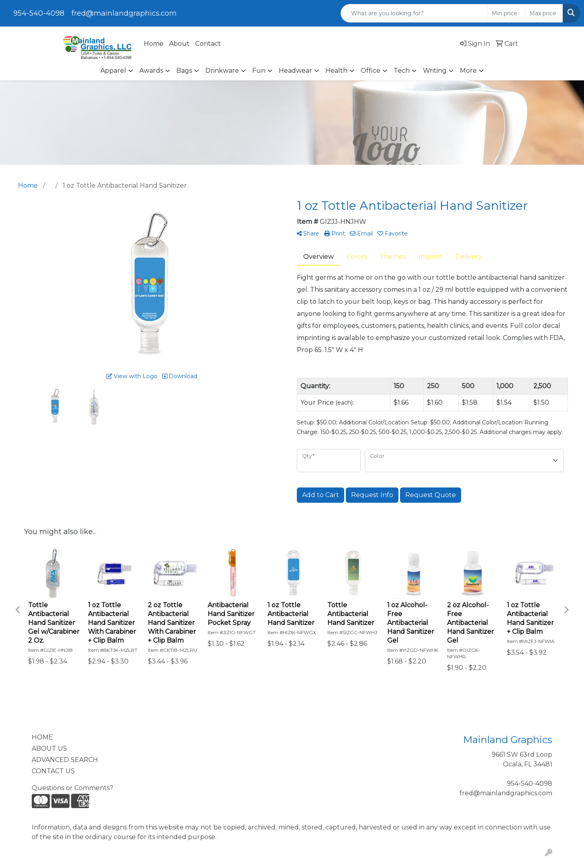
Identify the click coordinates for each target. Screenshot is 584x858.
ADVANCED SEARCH (65, 760)
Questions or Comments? (72, 788)
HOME (42, 737)
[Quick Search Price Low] (506, 13)
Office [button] (370, 70)
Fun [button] (258, 70)
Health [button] (336, 70)
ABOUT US (49, 748)
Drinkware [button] (222, 70)
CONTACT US (53, 771)
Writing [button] (435, 70)
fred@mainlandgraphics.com (124, 13)
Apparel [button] (113, 70)
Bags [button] (184, 70)
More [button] (468, 70)
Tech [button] (402, 70)
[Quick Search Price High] (544, 13)
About (179, 43)
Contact (208, 43)
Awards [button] (151, 70)
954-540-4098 (38, 13)
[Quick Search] (414, 13)
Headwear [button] (295, 70)
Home (153, 43)
